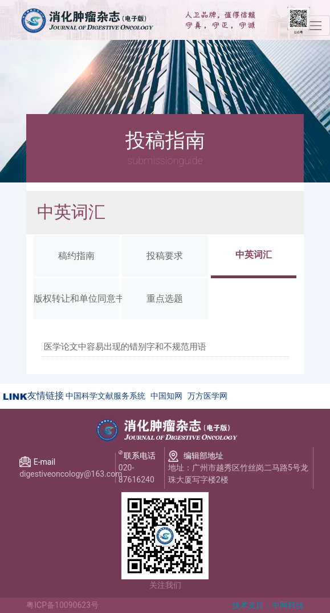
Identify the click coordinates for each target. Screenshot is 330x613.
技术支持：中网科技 (268, 605)
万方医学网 (207, 395)
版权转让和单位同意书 (77, 298)
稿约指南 (76, 255)
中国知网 (166, 395)
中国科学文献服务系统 (105, 395)
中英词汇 (253, 254)
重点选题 (164, 298)
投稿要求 (164, 255)
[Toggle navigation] (316, 25)
